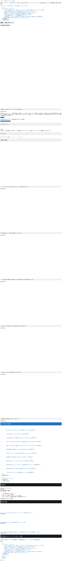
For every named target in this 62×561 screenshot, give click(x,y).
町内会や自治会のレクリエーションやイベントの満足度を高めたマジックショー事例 (21, 464)
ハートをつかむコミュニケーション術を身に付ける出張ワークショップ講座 (17, 14)
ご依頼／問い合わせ (5, 480)
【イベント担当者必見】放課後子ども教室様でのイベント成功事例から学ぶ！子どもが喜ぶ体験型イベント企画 (17, 279)
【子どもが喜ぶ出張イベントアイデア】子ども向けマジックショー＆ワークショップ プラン (20, 10)
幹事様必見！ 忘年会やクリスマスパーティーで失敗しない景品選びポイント (12, 109)
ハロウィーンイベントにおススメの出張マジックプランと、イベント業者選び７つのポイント (14, 186)
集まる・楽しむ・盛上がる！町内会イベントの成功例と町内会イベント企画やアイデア (13, 325)
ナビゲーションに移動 (11, 0)
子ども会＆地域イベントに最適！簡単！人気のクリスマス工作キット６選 (19, 437)
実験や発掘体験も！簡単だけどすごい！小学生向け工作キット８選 (17, 449)
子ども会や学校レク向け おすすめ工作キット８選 (15, 433)
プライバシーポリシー (6, 481)
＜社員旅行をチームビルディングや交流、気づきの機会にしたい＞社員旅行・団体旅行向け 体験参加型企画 (23, 16)
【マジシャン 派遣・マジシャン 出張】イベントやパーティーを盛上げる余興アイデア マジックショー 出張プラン (24, 9)
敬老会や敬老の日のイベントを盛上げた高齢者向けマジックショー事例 (18, 468)
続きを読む (2, 117)
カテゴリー (2, 137)
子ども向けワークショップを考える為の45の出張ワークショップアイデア (19, 453)
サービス (3, 558)
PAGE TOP (2, 560)
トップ (3, 477)
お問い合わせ (4, 557)
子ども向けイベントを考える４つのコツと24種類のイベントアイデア (18, 430)
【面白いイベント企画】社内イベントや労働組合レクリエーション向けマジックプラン (19, 12)
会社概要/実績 (4, 479)
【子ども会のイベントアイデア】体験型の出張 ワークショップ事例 (10, 372)
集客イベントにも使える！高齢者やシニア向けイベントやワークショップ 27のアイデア (21, 445)
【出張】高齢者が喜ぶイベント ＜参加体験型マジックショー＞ (15, 15)
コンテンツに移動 (3, 0)
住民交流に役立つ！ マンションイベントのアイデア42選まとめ (17, 460)
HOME (3, 556)
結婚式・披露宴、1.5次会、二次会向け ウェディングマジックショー (16, 17)
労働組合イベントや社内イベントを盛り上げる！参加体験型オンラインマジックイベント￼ (20, 13)
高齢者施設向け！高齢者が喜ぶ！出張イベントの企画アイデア (10, 418)
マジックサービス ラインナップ (8, 478)
